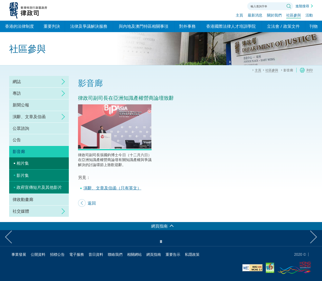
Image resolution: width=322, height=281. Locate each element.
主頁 (239, 15)
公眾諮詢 (21, 128)
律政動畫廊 (23, 199)
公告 (17, 139)
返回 (92, 203)
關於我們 (274, 15)
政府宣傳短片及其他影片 (39, 187)
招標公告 (57, 254)
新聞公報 (21, 105)
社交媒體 (21, 211)
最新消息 (255, 15)
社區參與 (293, 15)
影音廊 (19, 151)
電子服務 (76, 254)
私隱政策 (192, 254)
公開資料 (38, 254)
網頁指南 (153, 254)
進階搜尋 (302, 6)
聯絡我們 (238, 5)
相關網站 (134, 254)
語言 (212, 5)
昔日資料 (96, 254)
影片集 (23, 175)
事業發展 (18, 254)
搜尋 (289, 6)
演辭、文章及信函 (29, 116)
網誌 (17, 81)
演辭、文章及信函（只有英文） (112, 188)
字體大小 (225, 5)
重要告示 (173, 254)
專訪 (17, 93)
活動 (309, 15)
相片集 (23, 163)
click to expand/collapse (62, 81)
